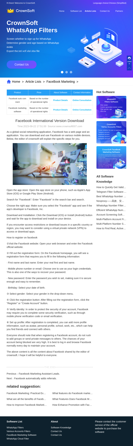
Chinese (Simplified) (117, 3)
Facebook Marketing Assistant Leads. (39, 373)
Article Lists (90, 11)
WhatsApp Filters (15, 427)
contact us (129, 63)
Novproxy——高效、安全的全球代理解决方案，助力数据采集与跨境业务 (111, 201)
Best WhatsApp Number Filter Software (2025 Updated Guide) (111, 196)
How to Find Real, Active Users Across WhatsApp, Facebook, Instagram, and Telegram (111, 228)
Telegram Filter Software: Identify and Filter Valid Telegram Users (111, 191)
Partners (119, 11)
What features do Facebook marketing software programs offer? (72, 393)
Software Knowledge (61, 427)
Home (61, 11)
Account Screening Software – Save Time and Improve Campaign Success (111, 214)
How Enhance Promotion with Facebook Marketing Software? (72, 404)
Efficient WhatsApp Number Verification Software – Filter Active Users (111, 210)
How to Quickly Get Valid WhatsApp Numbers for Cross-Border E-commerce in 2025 (111, 187)
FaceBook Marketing (60, 81)
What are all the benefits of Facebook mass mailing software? (27, 399)
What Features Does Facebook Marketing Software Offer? (72, 399)
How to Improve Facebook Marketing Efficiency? (27, 404)
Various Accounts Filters (18, 431)
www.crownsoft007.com (69, 126)
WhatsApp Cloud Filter (18, 438)
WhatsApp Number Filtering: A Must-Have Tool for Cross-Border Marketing (111, 205)
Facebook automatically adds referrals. (35, 378)
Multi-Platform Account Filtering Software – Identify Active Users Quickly (111, 219)
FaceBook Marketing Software (21, 435)
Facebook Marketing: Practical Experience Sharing (27, 393)
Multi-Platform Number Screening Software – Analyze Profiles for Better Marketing (111, 223)
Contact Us (105, 11)
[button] (62, 72)
